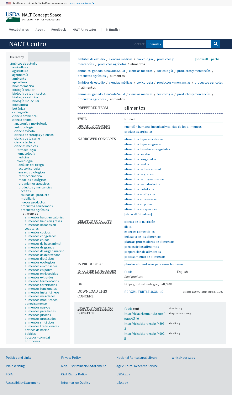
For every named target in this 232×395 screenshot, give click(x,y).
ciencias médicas (120, 59)
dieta (128, 226)
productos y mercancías (194, 71)
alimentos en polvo (138, 204)
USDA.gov (123, 374)
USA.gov (122, 382)
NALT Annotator (84, 29)
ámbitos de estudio (91, 59)
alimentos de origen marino (144, 179)
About (40, 29)
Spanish (152, 43)
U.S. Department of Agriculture (41, 19)
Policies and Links (18, 357)
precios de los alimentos (141, 247)
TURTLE (144, 292)
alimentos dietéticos (139, 189)
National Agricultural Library (136, 357)
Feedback (58, 29)
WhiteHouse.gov (183, 357)
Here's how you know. (80, 3)
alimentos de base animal (142, 169)
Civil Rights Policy (74, 374)
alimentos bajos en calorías (143, 139)
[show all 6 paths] (208, 59)
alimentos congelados (140, 159)
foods (128, 272)
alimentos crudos (136, 164)
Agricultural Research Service (137, 366)
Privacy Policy (71, 357)
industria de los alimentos (142, 236)
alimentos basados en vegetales (147, 149)
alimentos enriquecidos (141, 209)
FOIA (9, 374)
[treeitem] (25, 63)
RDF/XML (130, 292)
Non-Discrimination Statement (83, 366)
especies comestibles (139, 231)
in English (113, 29)
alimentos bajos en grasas (143, 144)
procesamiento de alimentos (144, 257)
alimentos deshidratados (142, 184)
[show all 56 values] (138, 214)
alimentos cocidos (137, 154)
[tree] (38, 202)
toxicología (145, 59)
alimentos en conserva (140, 199)
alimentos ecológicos (139, 194)
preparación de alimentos (142, 252)
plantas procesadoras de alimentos (149, 242)
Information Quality (75, 382)
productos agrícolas (112, 64)
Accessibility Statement (23, 382)
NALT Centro (27, 44)
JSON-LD (157, 292)
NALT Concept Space (41, 15)
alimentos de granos (139, 174)
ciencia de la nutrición (139, 221)
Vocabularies (19, 29)
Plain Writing (15, 366)
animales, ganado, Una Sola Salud (101, 71)
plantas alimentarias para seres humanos (153, 264)
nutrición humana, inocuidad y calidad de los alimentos (163, 126)
